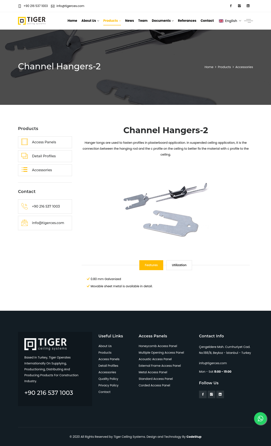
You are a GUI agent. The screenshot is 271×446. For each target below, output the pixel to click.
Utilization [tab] (179, 265)
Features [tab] (151, 265)
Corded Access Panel (154, 385)
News (129, 20)
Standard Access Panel (156, 379)
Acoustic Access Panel (155, 359)
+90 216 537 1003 (33, 6)
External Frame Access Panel (160, 366)
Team (143, 20)
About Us (89, 20)
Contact (207, 20)
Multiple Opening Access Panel (161, 352)
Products (110, 20)
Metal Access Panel (153, 372)
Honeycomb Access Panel (158, 346)
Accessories (107, 372)
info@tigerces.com (67, 6)
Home (72, 20)
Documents (161, 20)
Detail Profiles (108, 366)
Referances (187, 20)
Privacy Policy (108, 385)
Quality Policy (108, 379)
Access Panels (108, 359)
